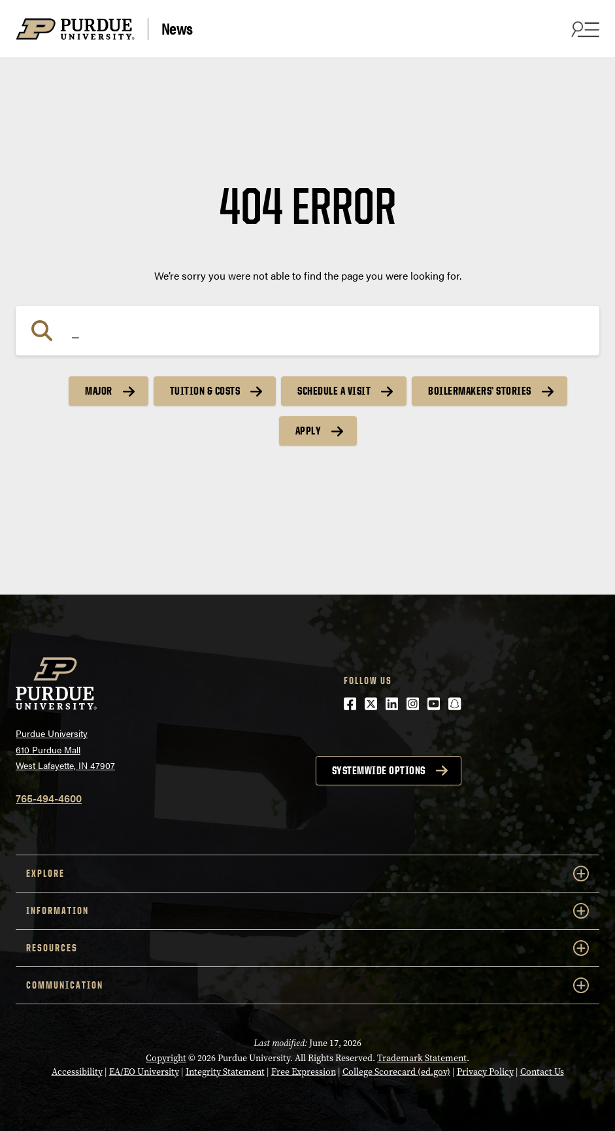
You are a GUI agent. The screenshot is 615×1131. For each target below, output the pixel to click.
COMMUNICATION (307, 985)
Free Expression (303, 1072)
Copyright (166, 1058)
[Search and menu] (583, 28)
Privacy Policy (485, 1072)
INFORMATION (307, 911)
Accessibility (77, 1072)
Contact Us (542, 1072)
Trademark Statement (422, 1058)
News (177, 28)
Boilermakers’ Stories (479, 390)
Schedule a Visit (334, 390)
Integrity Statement (225, 1072)
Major (98, 390)
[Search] (307, 330)
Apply (308, 430)
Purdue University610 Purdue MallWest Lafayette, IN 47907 (65, 749)
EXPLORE (307, 873)
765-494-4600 (49, 798)
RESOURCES (307, 948)
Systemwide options (378, 770)
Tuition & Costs (205, 390)
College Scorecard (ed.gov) (396, 1072)
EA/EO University (144, 1072)
